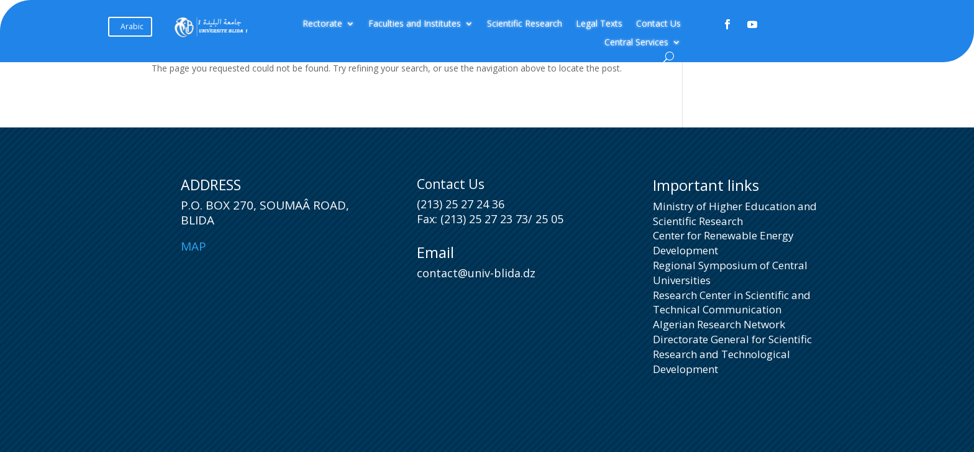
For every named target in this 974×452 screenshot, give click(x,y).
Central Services (636, 43)
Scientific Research (524, 24)
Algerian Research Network (719, 324)
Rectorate (322, 24)
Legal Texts (599, 24)
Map (193, 246)
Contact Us (658, 24)
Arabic (132, 26)
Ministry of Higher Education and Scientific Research (735, 213)
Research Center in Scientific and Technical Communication (732, 302)
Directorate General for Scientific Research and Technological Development (732, 354)
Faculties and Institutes (414, 24)
